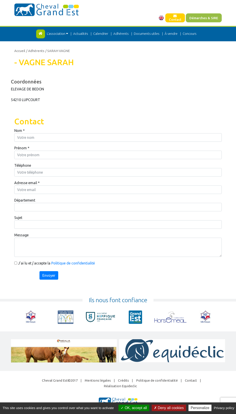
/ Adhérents (35, 51)
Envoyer (48, 275)
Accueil (19, 51)
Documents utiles (146, 33)
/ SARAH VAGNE (57, 51)
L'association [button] (58, 33)
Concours (190, 33)
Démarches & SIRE (203, 18)
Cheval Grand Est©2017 (60, 380)
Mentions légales (98, 380)
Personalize (200, 408)
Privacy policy (224, 408)
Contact (175, 17)
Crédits (123, 380)
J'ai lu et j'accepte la (54, 263)
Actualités (80, 33)
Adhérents (121, 33)
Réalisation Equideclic (120, 386)
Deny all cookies (169, 408)
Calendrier (100, 33)
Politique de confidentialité (73, 263)
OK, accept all (134, 408)
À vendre (171, 33)
